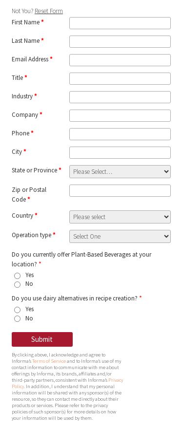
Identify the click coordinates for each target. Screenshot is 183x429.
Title (19, 78)
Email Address (32, 59)
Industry (24, 96)
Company (27, 115)
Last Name (28, 41)
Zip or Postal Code (29, 195)
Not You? (37, 11)
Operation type (34, 235)
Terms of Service (49, 361)
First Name (28, 22)
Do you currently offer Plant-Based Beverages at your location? (81, 259)
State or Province (36, 170)
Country (25, 215)
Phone (23, 133)
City (19, 152)
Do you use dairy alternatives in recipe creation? (77, 298)
